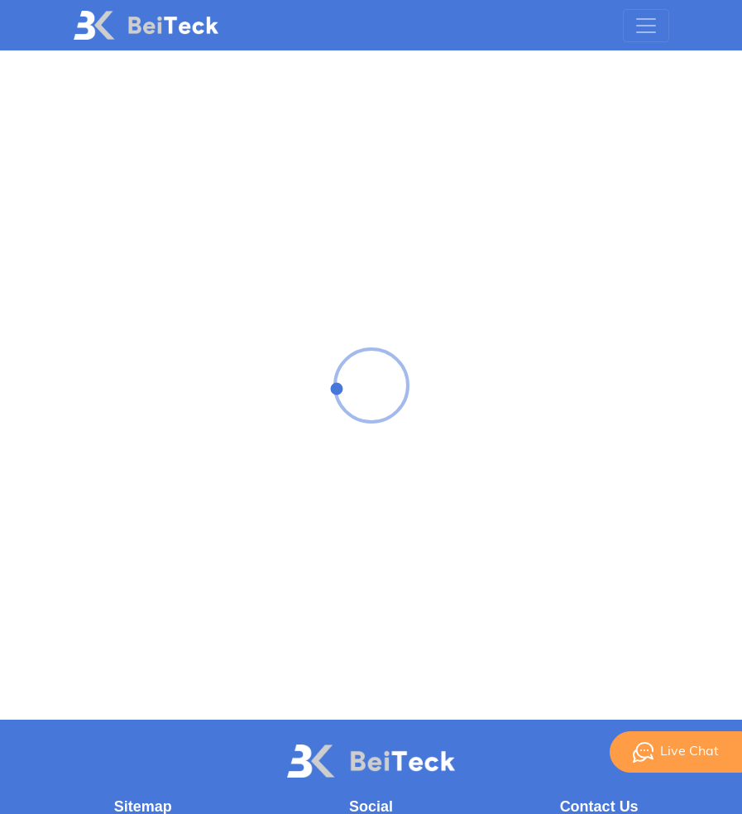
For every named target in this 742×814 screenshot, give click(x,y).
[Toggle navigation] (646, 25)
